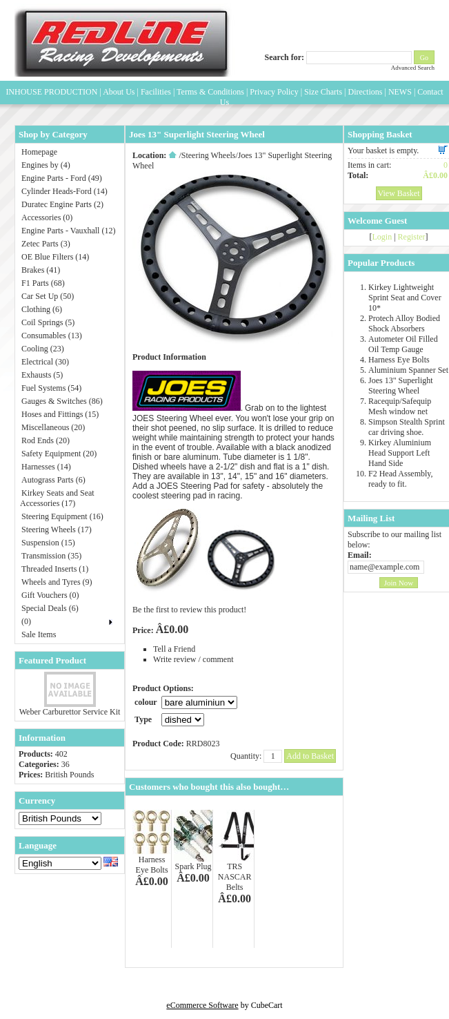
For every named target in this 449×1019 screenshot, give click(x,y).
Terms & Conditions (210, 92)
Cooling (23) (42, 348)
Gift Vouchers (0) (50, 595)
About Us (118, 92)
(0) (26, 621)
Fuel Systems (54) (51, 388)
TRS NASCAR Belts (235, 877)
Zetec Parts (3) (45, 244)
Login (382, 237)
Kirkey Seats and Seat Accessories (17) (57, 498)
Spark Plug (193, 866)
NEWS (400, 92)
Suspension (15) (48, 542)
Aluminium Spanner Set (408, 370)
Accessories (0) (46, 217)
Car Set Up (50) (47, 296)
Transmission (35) (51, 556)
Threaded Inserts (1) (54, 569)
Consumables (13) (51, 335)
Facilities (156, 92)
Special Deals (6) (50, 608)
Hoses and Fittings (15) (60, 414)
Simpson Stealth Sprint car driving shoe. (406, 427)
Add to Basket (310, 756)
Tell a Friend (174, 649)
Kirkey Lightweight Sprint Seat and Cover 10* (404, 297)
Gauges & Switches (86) (62, 401)
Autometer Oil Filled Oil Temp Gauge (403, 344)
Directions (365, 92)
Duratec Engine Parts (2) (62, 204)
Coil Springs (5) (47, 322)
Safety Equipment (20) (59, 453)
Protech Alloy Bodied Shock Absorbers (404, 323)
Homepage (39, 152)
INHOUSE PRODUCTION (51, 92)
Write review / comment (193, 659)
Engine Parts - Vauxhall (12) (68, 230)
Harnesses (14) (46, 467)
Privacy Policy (274, 92)
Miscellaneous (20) (53, 427)
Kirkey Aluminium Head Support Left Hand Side (399, 453)
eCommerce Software (202, 1005)
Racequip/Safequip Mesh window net (399, 406)
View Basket (399, 193)
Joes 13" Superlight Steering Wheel (400, 386)
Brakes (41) (40, 270)
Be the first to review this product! (189, 609)
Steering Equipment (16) (62, 516)
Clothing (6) (41, 309)
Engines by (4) (45, 165)
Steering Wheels (208, 155)
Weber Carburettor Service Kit (70, 712)
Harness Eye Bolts (152, 865)
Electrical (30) (45, 362)
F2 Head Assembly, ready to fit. (400, 479)
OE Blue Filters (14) (55, 257)
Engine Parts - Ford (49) (61, 178)
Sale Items (38, 634)
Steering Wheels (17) (56, 529)
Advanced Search (413, 67)
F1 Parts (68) (43, 283)
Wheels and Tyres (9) (56, 582)
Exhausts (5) (42, 375)
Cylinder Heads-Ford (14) (64, 191)
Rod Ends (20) (45, 440)
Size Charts (323, 92)
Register (412, 237)
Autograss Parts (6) (53, 480)
